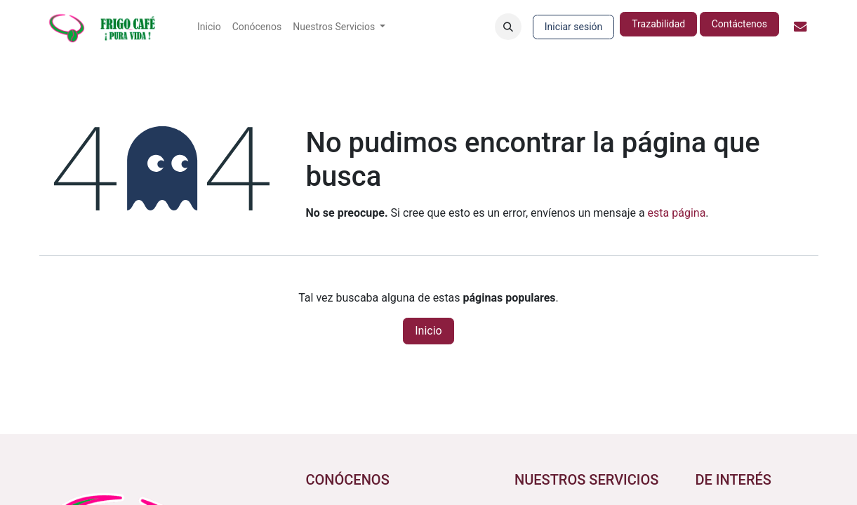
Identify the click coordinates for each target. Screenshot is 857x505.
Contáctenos (739, 23)
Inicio (428, 330)
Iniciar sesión (574, 26)
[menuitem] (209, 27)
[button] (508, 26)
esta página (677, 213)
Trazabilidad (658, 23)
